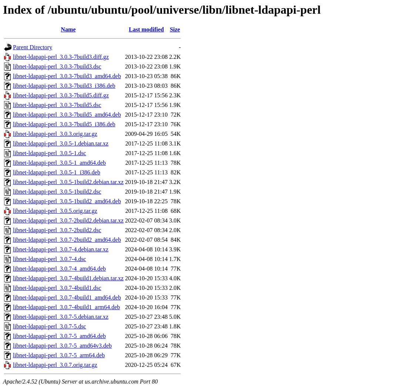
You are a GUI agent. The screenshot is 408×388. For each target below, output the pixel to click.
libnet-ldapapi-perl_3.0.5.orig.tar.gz (55, 211)
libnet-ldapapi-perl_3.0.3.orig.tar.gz (55, 134)
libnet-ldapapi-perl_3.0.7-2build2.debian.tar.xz (68, 220)
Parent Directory (32, 47)
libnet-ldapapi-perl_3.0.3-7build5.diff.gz (61, 95)
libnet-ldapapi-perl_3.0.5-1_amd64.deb (59, 163)
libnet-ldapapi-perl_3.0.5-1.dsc (49, 153)
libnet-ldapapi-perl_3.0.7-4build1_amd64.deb (67, 297)
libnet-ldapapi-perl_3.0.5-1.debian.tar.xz (60, 143)
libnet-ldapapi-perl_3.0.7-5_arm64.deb (59, 355)
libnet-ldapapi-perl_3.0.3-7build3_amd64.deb (67, 76)
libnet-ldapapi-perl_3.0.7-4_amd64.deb (59, 268)
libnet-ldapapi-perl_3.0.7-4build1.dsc (57, 288)
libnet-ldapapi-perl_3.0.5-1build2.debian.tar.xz (68, 182)
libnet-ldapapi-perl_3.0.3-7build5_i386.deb (64, 124)
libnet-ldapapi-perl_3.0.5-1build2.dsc (57, 191)
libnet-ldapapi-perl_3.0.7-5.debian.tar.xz (60, 317)
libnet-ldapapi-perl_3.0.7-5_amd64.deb (59, 336)
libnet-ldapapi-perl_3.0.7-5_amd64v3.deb (62, 345)
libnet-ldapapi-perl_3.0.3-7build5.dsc (57, 105)
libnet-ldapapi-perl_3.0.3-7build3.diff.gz (61, 57)
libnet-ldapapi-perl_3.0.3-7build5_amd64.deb (67, 114)
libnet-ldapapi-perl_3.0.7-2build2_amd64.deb (67, 240)
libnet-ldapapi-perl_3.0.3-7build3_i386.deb (64, 86)
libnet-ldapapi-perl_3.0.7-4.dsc (49, 259)
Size (175, 29)
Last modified (146, 29)
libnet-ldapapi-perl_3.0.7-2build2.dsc (57, 230)
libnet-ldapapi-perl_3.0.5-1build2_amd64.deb (67, 201)
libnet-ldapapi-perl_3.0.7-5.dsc (49, 326)
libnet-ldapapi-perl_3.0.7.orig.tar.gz (55, 365)
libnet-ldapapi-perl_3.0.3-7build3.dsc (57, 66)
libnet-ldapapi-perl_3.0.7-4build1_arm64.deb (66, 307)
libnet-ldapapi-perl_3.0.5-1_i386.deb (56, 172)
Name (68, 29)
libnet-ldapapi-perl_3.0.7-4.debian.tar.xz (60, 249)
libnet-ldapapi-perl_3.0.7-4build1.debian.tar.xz (68, 278)
